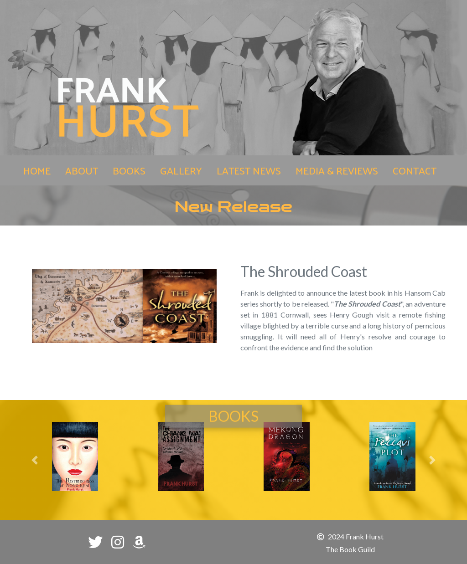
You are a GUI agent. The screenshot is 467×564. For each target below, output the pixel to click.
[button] (34, 460)
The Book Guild (350, 549)
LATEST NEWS (249, 170)
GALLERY (181, 170)
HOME (38, 169)
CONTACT (414, 170)
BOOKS (129, 170)
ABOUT (81, 170)
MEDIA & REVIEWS (337, 170)
